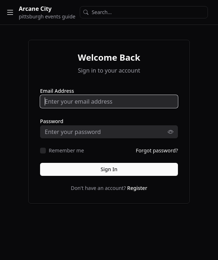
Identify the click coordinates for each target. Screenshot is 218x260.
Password (51, 121)
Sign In (109, 169)
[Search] (144, 12)
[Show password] (173, 131)
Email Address (57, 90)
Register (137, 188)
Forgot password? (157, 150)
